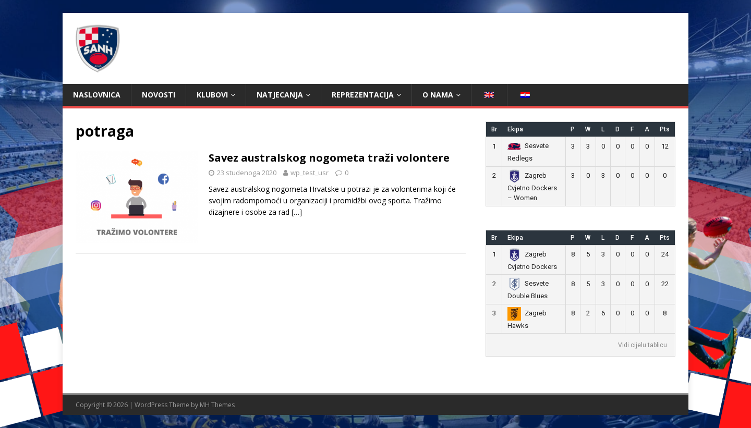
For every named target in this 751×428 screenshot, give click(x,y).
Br (494, 129)
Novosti (158, 95)
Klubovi (212, 95)
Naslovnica (96, 95)
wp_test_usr (309, 172)
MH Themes (217, 404)
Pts (665, 129)
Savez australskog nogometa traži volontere (329, 158)
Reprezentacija (363, 95)
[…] (297, 212)
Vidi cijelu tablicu (642, 345)
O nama (437, 95)
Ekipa (515, 129)
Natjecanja (280, 95)
